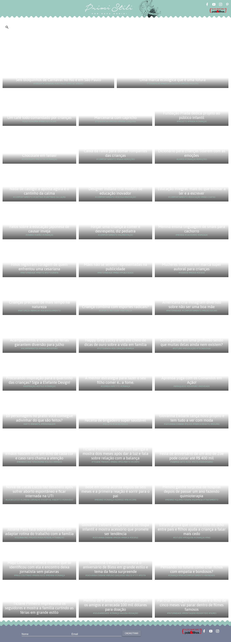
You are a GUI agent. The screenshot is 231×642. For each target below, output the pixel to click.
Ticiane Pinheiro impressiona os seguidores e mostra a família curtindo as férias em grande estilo (39, 608)
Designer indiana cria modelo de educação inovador (115, 191)
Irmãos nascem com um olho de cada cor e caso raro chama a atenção (39, 455)
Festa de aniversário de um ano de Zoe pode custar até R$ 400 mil (192, 455)
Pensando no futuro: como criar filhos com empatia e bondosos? (192, 569)
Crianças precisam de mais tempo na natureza (39, 304)
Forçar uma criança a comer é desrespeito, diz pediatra (115, 228)
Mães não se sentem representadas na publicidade (115, 266)
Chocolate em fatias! (39, 155)
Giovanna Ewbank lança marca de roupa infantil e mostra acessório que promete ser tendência (115, 529)
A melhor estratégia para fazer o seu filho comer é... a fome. (115, 380)
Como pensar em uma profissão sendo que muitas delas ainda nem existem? (191, 342)
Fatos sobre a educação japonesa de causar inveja (39, 228)
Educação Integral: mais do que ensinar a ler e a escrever (192, 191)
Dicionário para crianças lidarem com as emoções (191, 153)
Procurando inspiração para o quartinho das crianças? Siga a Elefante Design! (39, 380)
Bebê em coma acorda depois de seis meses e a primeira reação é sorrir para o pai (115, 491)
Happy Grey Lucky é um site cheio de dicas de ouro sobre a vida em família (115, 342)
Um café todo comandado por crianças (39, 117)
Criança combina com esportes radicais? (115, 307)
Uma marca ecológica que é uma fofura (173, 80)
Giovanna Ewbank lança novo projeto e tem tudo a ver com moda (191, 418)
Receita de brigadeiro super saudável (115, 420)
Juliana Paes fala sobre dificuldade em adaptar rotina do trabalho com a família (39, 531)
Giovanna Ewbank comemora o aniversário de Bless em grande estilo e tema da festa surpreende (115, 567)
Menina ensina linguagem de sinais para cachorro (191, 228)
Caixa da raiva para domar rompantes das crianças (115, 153)
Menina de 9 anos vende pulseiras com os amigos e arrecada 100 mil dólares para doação (115, 605)
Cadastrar (131, 633)
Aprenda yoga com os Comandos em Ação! (191, 380)
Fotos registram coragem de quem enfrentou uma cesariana (39, 266)
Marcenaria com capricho (115, 117)
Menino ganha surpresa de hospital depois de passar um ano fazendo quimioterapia (192, 491)
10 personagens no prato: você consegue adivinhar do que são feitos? (39, 418)
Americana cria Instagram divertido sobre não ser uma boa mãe (191, 304)
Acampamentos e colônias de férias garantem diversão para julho (39, 342)
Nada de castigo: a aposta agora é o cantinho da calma (39, 191)
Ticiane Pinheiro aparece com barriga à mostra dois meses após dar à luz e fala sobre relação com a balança (115, 453)
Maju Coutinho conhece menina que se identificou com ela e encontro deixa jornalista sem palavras (39, 567)
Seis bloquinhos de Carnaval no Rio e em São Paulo (58, 80)
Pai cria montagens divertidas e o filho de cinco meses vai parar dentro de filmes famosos (191, 605)
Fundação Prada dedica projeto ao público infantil (191, 115)
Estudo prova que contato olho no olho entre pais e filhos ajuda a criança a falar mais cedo (192, 529)
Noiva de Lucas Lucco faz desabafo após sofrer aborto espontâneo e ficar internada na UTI (39, 491)
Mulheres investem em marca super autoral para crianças (191, 266)
